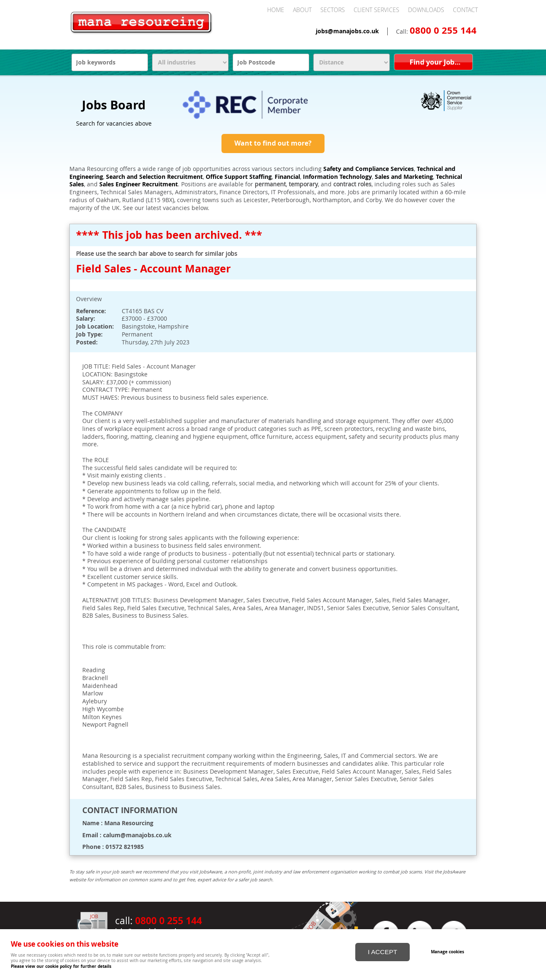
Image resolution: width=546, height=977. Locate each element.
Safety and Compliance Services (368, 169)
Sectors (332, 10)
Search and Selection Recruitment (154, 177)
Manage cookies (448, 951)
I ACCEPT (382, 951)
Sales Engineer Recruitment (138, 184)
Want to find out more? (273, 143)
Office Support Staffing (239, 177)
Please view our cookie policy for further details (61, 966)
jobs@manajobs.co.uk (347, 31)
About (302, 10)
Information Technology (337, 177)
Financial (287, 177)
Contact (465, 10)
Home (275, 10)
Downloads (426, 10)
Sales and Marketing (404, 177)
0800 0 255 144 (443, 30)
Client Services (376, 10)
